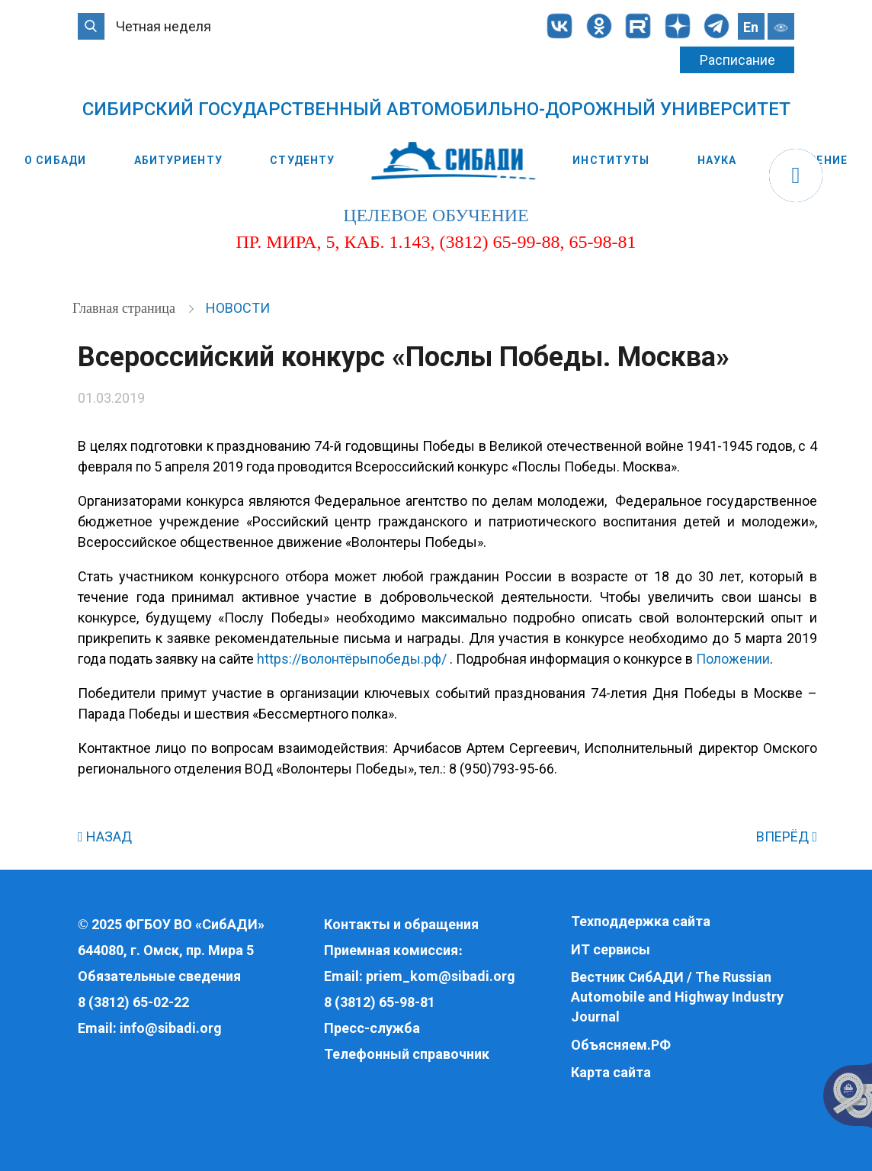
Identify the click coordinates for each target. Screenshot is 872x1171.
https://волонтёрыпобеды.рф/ (352, 659)
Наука (717, 160)
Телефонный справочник (406, 1054)
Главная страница (125, 308)
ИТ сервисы (610, 949)
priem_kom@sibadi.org (440, 976)
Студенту (302, 160)
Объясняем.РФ (621, 1045)
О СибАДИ (55, 160)
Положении (733, 659)
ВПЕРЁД (786, 836)
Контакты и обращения (401, 924)
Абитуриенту (178, 160)
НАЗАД (105, 836)
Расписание (737, 60)
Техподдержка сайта (640, 921)
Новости (238, 308)
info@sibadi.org (171, 1028)
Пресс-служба (372, 1028)
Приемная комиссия (391, 950)
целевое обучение (435, 215)
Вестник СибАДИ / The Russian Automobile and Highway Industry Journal (677, 996)
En (750, 27)
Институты (610, 160)
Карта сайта (611, 1072)
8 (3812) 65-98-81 (379, 1002)
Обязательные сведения (159, 976)
